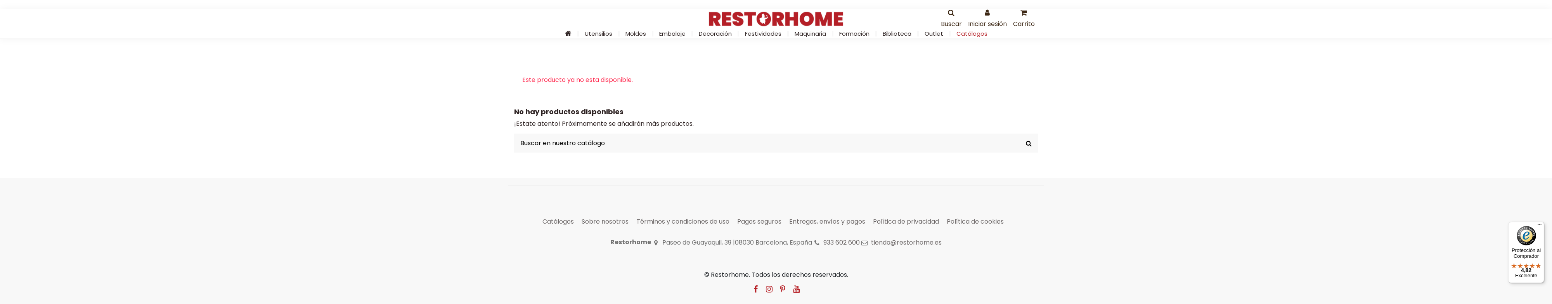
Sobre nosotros (605, 221)
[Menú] (1539, 226)
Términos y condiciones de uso (682, 221)
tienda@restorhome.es (906, 242)
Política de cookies (975, 221)
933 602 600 (841, 242)
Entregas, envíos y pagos (827, 221)
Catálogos (558, 221)
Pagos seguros (759, 221)
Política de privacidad (906, 221)
